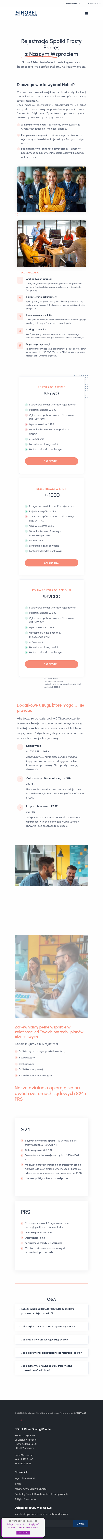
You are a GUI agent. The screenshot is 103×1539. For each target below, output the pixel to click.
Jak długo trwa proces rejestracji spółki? (44, 1339)
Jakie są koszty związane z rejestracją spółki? (48, 1326)
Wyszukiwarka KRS (25, 1478)
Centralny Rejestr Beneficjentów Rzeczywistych (41, 1494)
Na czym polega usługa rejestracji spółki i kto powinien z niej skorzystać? (47, 1311)
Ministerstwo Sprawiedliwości (31, 1488)
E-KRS (18, 1483)
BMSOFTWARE (80, 1413)
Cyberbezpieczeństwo (28, 1528)
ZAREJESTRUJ (51, 461)
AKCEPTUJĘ (23, 1533)
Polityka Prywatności (16, 1524)
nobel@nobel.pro (24, 1455)
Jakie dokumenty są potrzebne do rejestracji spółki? (51, 1352)
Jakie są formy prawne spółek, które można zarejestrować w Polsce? (46, 1368)
